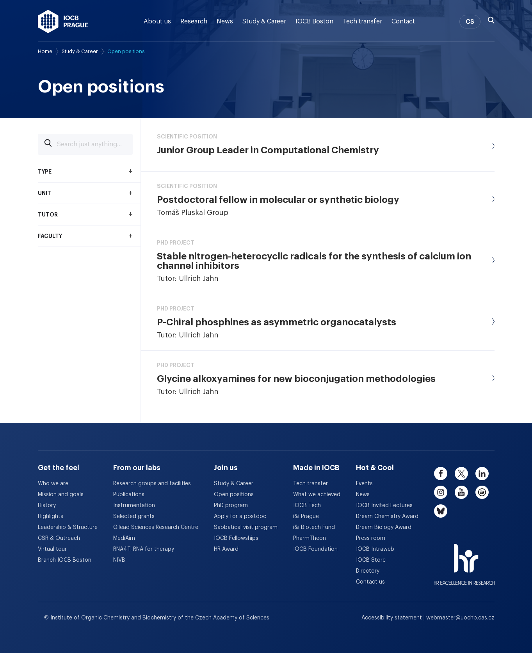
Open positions (234, 494)
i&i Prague (306, 516)
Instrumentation (134, 505)
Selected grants (134, 516)
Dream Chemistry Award (387, 516)
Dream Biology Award (383, 527)
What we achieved (316, 494)
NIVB (119, 560)
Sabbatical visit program (246, 527)
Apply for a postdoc (240, 516)
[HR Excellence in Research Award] (464, 559)
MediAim (124, 538)
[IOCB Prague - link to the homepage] (63, 21)
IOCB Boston (314, 21)
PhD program (231, 505)
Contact (403, 21)
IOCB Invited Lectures (384, 505)
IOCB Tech (307, 505)
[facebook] (440, 473)
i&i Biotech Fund (314, 527)
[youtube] (461, 492)
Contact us (370, 582)
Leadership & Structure (68, 527)
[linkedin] (482, 473)
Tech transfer (362, 21)
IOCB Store (371, 560)
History (47, 505)
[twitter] (461, 473)
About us (157, 21)
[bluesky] (440, 511)
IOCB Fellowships (236, 538)
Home (45, 51)
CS (470, 22)
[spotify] (482, 492)
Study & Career (264, 21)
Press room (370, 538)
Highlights (50, 516)
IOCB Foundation (315, 549)
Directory (367, 571)
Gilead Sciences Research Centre (155, 527)
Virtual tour (52, 549)
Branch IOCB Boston (64, 560)
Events (364, 483)
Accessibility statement (392, 618)
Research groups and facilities (152, 483)
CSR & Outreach (59, 538)
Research (193, 21)
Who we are (53, 483)
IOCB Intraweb (375, 549)
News (225, 21)
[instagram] (440, 492)
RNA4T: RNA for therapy (143, 549)
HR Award (226, 549)
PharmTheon (309, 538)
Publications (128, 494)
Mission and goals (61, 494)
